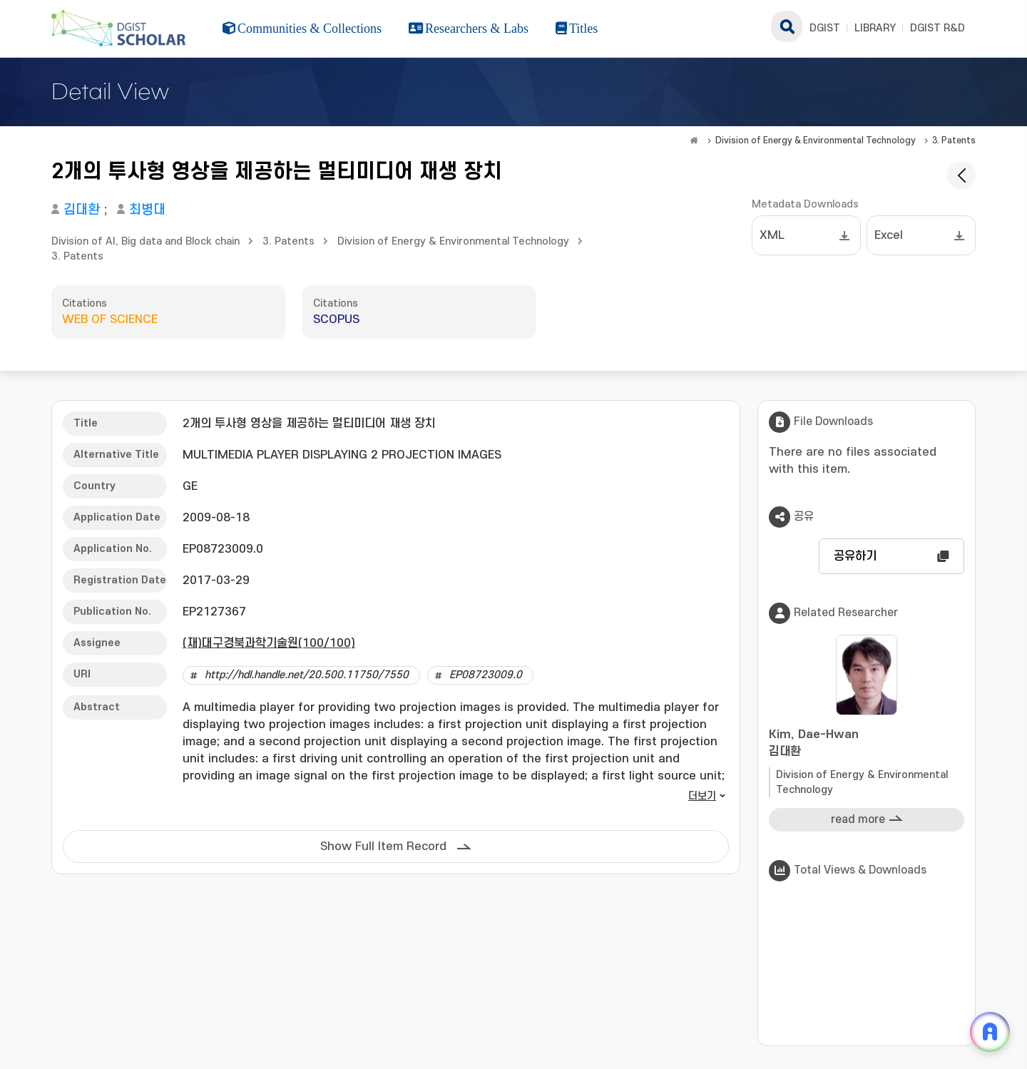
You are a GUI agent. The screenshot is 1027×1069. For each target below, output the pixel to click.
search (786, 26)
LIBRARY (875, 28)
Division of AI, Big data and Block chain (145, 241)
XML (772, 235)
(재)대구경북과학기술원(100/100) (269, 643)
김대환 (81, 210)
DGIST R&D (937, 28)
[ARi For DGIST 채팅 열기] (990, 1032)
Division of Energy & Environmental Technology (815, 140)
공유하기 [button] (855, 556)
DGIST (824, 28)
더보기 (702, 796)
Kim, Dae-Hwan (866, 744)
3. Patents (954, 140)
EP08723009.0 (485, 675)
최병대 (147, 210)
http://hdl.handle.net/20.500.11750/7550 (307, 675)
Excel (888, 235)
